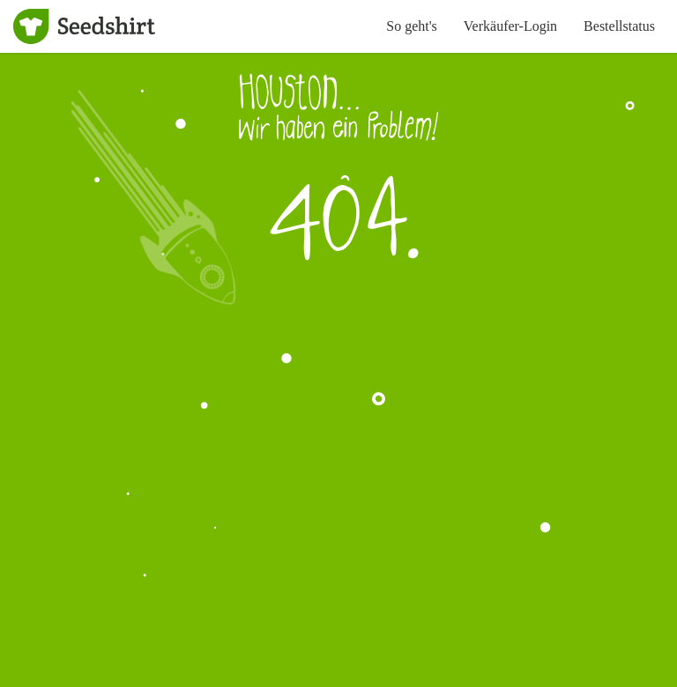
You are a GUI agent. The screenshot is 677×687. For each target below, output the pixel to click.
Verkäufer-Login (510, 25)
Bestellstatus (619, 25)
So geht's (411, 25)
